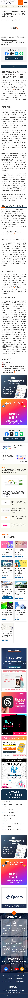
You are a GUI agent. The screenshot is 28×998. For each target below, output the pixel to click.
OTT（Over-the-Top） (10, 815)
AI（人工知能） (8, 827)
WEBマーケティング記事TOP (10, 6)
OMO (5, 821)
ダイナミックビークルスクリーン (12, 829)
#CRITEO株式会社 (21, 37)
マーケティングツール (7, 978)
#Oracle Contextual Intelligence (9, 39)
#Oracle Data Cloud (6, 42)
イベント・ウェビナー (19, 975)
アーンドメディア (8, 809)
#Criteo (4, 37)
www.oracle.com (8, 288)
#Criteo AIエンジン (12, 37)
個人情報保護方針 (16, 992)
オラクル (5, 364)
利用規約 (9, 992)
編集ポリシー (15, 990)
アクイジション (8, 818)
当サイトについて (7, 990)
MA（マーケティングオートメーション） (14, 824)
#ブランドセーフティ (6, 44)
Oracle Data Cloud (6, 89)
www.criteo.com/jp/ (6, 234)
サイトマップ (22, 990)
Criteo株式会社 (7, 363)
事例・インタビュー (7, 981)
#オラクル (15, 42)
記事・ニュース (6, 975)
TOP (2, 6)
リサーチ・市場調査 (18, 978)
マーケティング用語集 (19, 981)
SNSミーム (7, 802)
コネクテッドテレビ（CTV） (11, 812)
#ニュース (21, 42)
